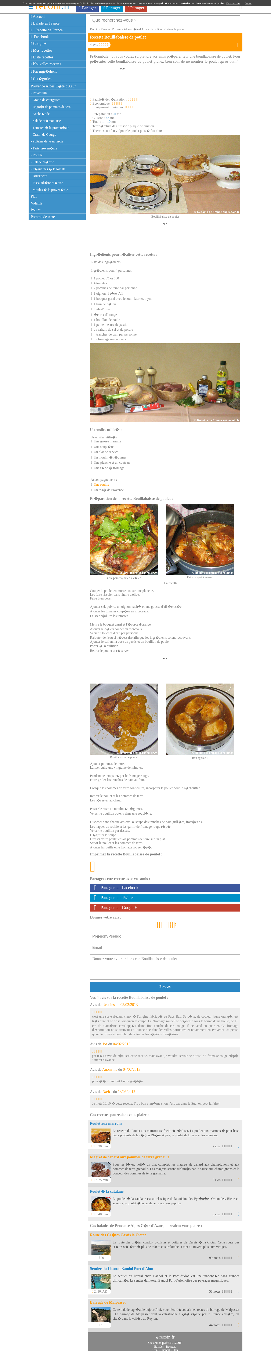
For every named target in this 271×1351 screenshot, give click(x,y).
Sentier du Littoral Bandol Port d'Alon (121, 1266)
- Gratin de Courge (43, 134)
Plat (34, 196)
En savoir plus (233, 3)
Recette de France (47, 30)
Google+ (38, 43)
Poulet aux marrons (106, 1121)
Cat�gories (41, 79)
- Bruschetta (39, 176)
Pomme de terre (43, 217)
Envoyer (165, 984)
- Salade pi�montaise (46, 121)
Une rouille (101, 482)
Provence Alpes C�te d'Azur (53, 86)
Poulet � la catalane (106, 1189)
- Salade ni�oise (42, 162)
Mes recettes (41, 50)
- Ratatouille (39, 93)
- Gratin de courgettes (45, 100)
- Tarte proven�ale (44, 148)
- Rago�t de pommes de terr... (51, 107)
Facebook (40, 37)
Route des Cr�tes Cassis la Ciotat (118, 1233)
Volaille (37, 203)
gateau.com (172, 1340)
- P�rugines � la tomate (48, 169)
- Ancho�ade (40, 114)
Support (165, 1348)
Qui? (155, 1348)
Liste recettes (42, 57)
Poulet (35, 210)
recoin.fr (167, 1334)
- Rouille (37, 155)
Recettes (171, 1344)
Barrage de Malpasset (108, 1300)
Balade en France (45, 23)
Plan (175, 1348)
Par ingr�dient (44, 71)
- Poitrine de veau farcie (47, 141)
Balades (158, 1344)
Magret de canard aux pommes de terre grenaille (129, 1155)
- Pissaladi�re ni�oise (47, 183)
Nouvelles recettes (46, 64)
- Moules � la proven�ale (49, 190)
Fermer (248, 3)
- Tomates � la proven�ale (50, 128)
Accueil (38, 16)
